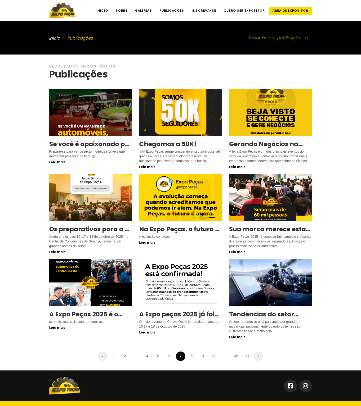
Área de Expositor (290, 10)
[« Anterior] (102, 356)
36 (236, 356)
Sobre (121, 10)
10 (214, 356)
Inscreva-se (204, 10)
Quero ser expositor (244, 10)
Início (102, 10)
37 (247, 356)
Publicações (172, 10)
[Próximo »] (258, 356)
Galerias (143, 10)
